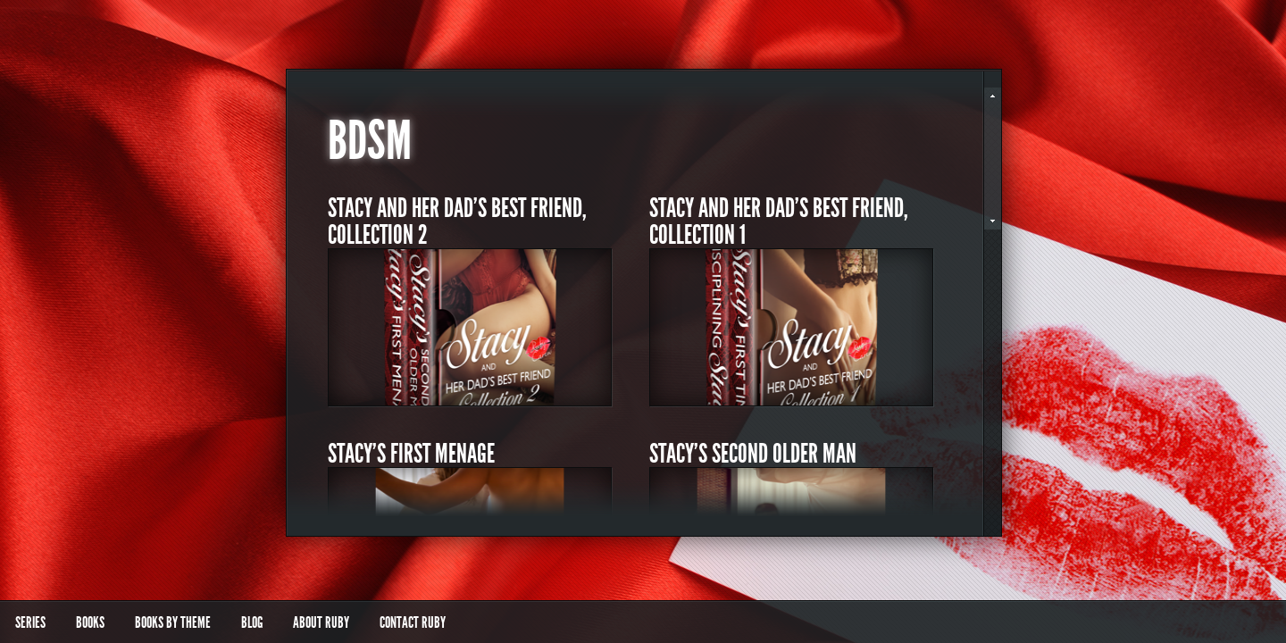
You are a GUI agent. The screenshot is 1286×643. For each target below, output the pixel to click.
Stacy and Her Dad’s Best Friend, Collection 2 (457, 221)
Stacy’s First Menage (411, 454)
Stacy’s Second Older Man (752, 454)
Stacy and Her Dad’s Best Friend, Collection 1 (778, 221)
